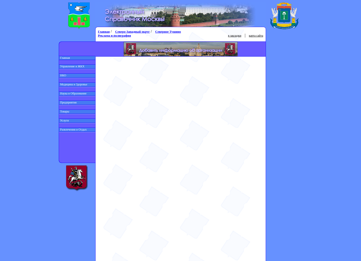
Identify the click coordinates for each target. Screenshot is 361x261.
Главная (64, 58)
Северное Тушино (168, 31)
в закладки (234, 35)
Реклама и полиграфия (114, 35)
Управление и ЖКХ (72, 66)
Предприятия (68, 102)
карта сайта (256, 35)
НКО (62, 75)
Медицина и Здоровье (73, 84)
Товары (64, 111)
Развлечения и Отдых (73, 129)
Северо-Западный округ (132, 31)
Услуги (64, 120)
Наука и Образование (73, 93)
